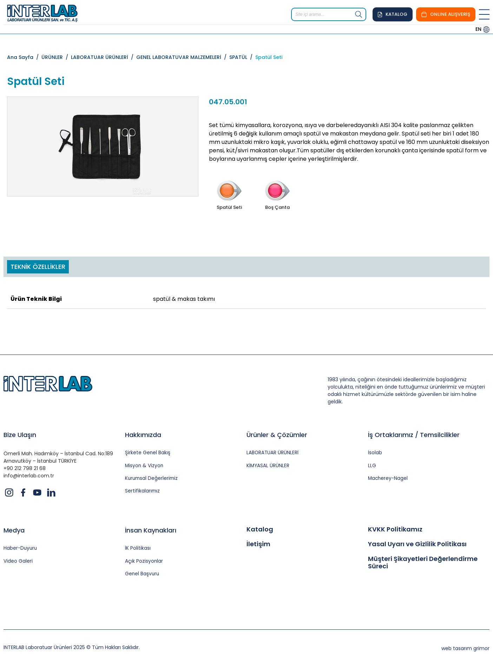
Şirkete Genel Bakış (148, 453)
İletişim (258, 545)
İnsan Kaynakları (150, 531)
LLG (372, 466)
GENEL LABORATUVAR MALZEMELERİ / (182, 57)
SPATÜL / (242, 57)
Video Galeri (18, 562)
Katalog (259, 530)
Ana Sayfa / (24, 57)
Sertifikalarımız (142, 492)
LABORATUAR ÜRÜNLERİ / (103, 57)
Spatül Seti (268, 57)
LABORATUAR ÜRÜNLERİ (272, 453)
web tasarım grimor (465, 649)
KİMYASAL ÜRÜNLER (268, 466)
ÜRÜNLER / (56, 57)
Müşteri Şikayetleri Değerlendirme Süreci (423, 563)
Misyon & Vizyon (144, 466)
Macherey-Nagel (388, 479)
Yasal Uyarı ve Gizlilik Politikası (417, 545)
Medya (14, 531)
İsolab (375, 453)
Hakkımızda (143, 434)
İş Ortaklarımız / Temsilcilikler (414, 434)
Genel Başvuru (142, 575)
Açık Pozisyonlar (144, 562)
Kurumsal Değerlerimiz (152, 479)
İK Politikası (138, 550)
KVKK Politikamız (395, 530)
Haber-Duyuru (21, 550)
